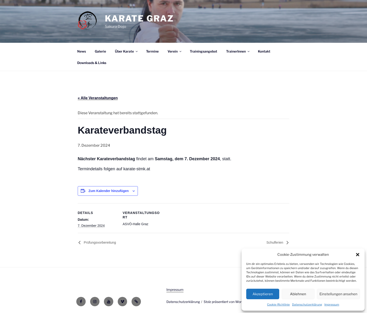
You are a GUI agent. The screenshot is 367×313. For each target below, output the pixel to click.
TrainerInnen (238, 51)
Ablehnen (298, 294)
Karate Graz (139, 18)
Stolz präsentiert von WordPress (228, 302)
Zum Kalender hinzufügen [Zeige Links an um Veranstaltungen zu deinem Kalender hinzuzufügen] (108, 191)
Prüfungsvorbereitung (99, 242)
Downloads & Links (91, 63)
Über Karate (126, 51)
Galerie (100, 51)
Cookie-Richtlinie (278, 304)
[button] (357, 254)
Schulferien (275, 242)
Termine (152, 51)
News (81, 51)
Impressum (331, 304)
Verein (175, 51)
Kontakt (264, 51)
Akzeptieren (263, 294)
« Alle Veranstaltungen (98, 98)
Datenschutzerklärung (307, 304)
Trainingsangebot (203, 51)
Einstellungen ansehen (338, 294)
